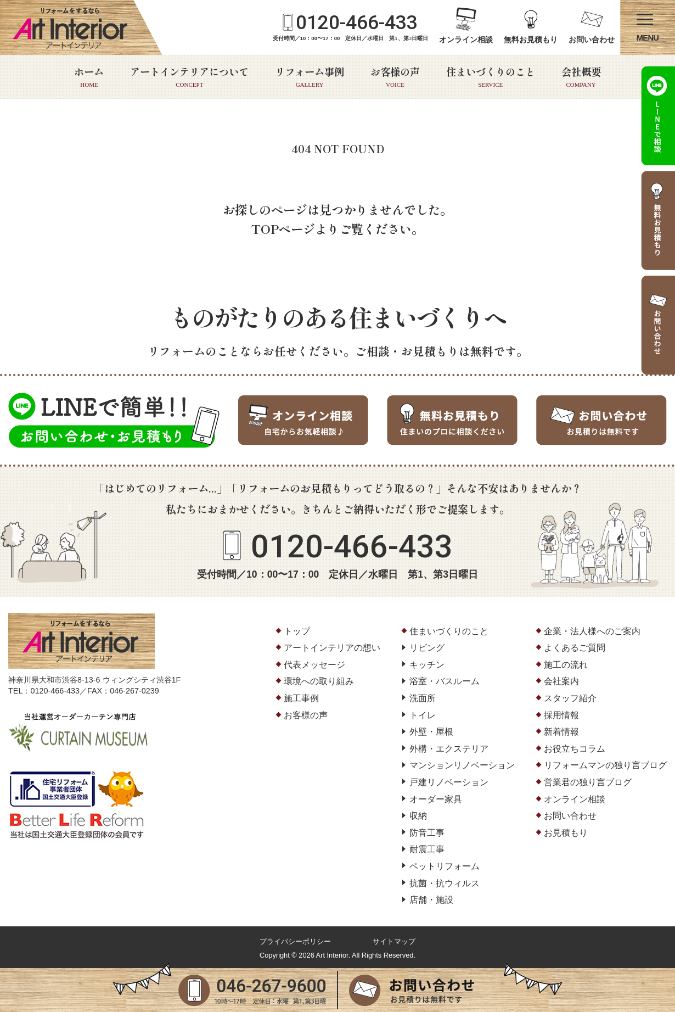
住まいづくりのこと (490, 77)
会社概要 (581, 77)
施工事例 (301, 698)
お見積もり (566, 832)
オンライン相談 (466, 40)
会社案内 (561, 681)
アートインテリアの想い (332, 647)
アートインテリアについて (189, 77)
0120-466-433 (357, 22)
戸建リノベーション (448, 782)
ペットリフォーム (444, 866)
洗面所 (422, 698)
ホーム (89, 77)
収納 (418, 815)
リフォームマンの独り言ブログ (605, 765)
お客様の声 (395, 77)
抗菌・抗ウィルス (444, 883)
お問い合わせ (592, 40)
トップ (297, 631)
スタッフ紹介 (570, 698)
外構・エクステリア (448, 748)
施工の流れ (566, 664)
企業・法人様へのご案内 (592, 631)
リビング (427, 647)
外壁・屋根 (431, 731)
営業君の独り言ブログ (588, 782)
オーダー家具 (435, 799)
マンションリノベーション (462, 765)
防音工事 (427, 832)
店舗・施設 (431, 899)
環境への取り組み (319, 681)
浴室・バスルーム (444, 681)
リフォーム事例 (309, 77)
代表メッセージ (314, 664)
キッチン (427, 664)
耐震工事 (427, 849)
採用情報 (561, 715)
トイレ (422, 715)
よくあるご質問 (574, 647)
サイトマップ (394, 941)
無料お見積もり (531, 40)
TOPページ (283, 228)
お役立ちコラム (574, 748)
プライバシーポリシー (295, 941)
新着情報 (561, 731)
